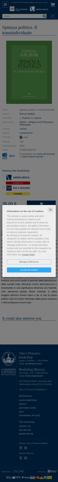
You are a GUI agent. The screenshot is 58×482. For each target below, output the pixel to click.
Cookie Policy (28, 254)
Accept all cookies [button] (28, 270)
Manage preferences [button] (29, 262)
